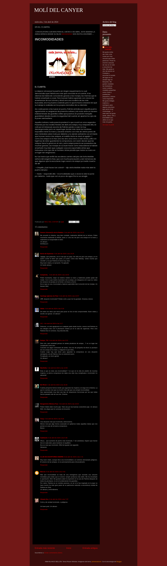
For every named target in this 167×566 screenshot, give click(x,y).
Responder (44, 247)
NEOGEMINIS (67, 34)
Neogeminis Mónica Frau (49, 404)
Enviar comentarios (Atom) (53, 553)
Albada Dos (44, 499)
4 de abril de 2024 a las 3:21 (58, 340)
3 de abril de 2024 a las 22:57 (69, 296)
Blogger (119, 561)
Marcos (43, 472)
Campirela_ (44, 275)
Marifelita (43, 368)
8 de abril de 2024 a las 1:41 (73, 457)
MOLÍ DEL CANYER (58, 10)
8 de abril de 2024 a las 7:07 (58, 499)
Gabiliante (44, 438)
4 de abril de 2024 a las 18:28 (57, 385)
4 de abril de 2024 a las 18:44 (69, 404)
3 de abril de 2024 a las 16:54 (59, 275)
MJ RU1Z (43, 385)
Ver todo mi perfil (108, 125)
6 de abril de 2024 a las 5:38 (57, 438)
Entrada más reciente (45, 548)
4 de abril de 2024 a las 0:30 (54, 308)
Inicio (68, 548)
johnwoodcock (96, 561)
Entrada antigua (90, 548)
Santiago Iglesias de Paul (49, 296)
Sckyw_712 (44, 340)
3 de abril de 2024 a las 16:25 (64, 253)
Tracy (42, 419)
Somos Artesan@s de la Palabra (51, 232)
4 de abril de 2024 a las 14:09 (57, 368)
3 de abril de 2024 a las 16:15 (74, 232)
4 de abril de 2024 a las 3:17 (53, 323)
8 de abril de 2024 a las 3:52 (55, 472)
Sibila (42, 308)
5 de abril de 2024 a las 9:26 (54, 419)
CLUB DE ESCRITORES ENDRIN (51, 457)
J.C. (41, 323)
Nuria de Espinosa (46, 253)
